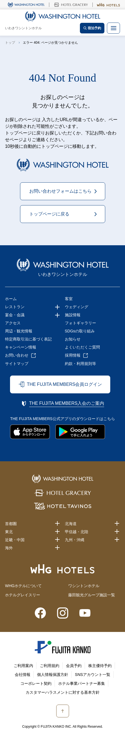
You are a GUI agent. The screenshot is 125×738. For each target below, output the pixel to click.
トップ (10, 43)
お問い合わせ (16, 355)
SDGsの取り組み (80, 331)
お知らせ (72, 339)
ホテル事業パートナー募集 (81, 683)
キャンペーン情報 (20, 347)
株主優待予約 (100, 665)
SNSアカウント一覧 (92, 674)
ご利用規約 (49, 665)
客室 (69, 298)
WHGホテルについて (23, 585)
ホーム (11, 298)
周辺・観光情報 (18, 331)
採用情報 (72, 355)
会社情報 (22, 674)
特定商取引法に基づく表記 (28, 339)
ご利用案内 (23, 665)
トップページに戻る (49, 214)
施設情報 (72, 315)
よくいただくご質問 (82, 347)
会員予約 (74, 665)
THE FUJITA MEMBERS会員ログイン (64, 384)
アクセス (13, 323)
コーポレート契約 (36, 683)
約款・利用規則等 (80, 363)
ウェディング (76, 307)
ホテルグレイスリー (22, 595)
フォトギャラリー (80, 323)
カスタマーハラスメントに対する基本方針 (63, 692)
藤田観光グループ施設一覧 (91, 595)
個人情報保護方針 (52, 674)
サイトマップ (16, 363)
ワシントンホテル (83, 585)
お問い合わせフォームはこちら (60, 191)
